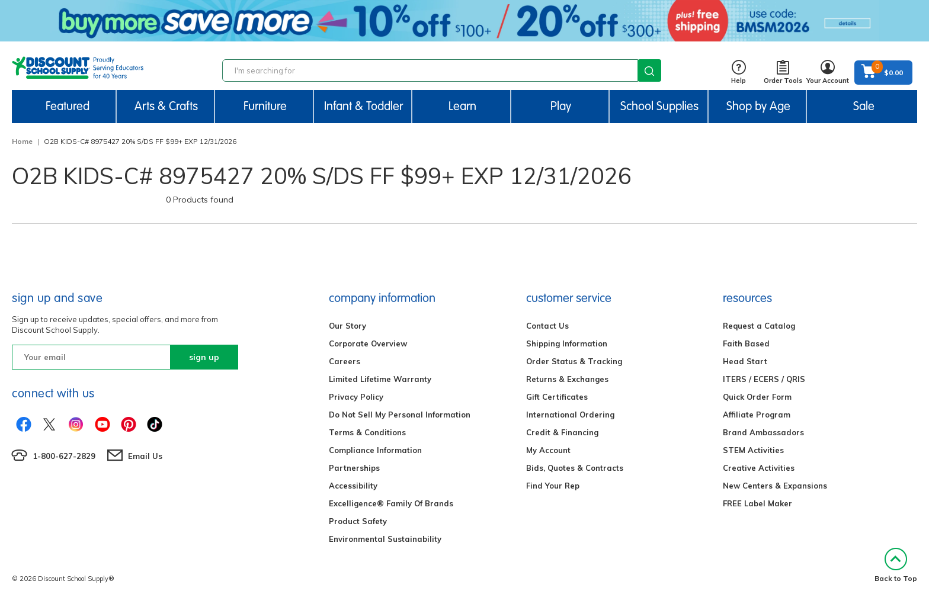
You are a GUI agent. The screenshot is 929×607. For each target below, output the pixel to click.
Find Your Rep (552, 485)
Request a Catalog (759, 325)
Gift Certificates (557, 397)
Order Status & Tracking (574, 361)
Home (22, 141)
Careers (344, 361)
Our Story (347, 325)
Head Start (745, 361)
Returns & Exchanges (567, 379)
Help (738, 72)
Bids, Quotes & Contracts (574, 468)
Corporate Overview (368, 343)
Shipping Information (566, 343)
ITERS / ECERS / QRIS (764, 379)
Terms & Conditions (367, 432)
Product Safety (358, 521)
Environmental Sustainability (385, 539)
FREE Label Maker (757, 503)
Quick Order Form (757, 397)
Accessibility (353, 485)
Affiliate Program (756, 414)
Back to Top (895, 565)
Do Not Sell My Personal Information (399, 414)
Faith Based (746, 343)
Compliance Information (375, 450)
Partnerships (354, 468)
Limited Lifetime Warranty (380, 379)
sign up (204, 357)
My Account (548, 450)
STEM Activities (753, 450)
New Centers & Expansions (775, 485)
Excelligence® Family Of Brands (391, 503)
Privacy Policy (356, 397)
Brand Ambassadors (763, 432)
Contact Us (547, 325)
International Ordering (570, 414)
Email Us (145, 456)
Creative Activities (759, 468)
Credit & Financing (562, 432)
